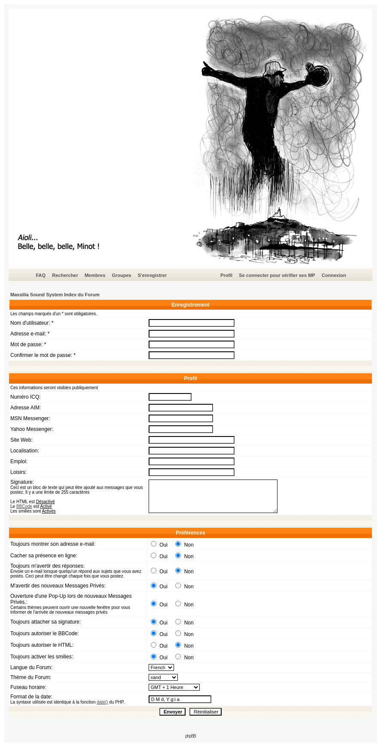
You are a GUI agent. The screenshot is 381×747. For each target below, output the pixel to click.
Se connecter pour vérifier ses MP (277, 275)
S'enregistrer (152, 275)
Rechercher (65, 275)
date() (102, 702)
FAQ (41, 275)
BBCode (24, 506)
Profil (226, 275)
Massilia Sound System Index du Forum (55, 294)
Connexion (334, 275)
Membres (95, 275)
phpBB (190, 736)
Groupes (121, 275)
